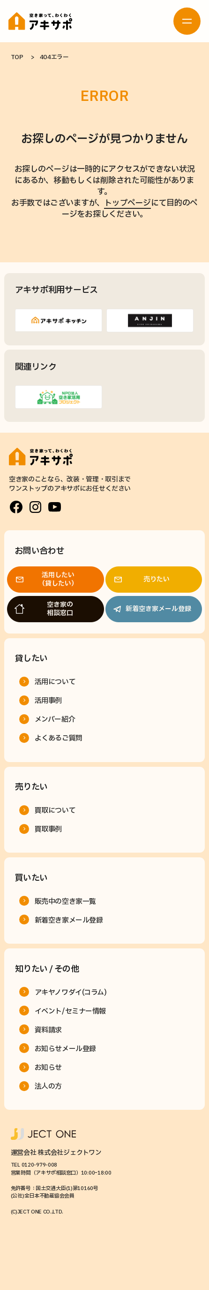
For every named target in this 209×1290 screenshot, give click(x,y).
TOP (17, 57)
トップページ (127, 203)
